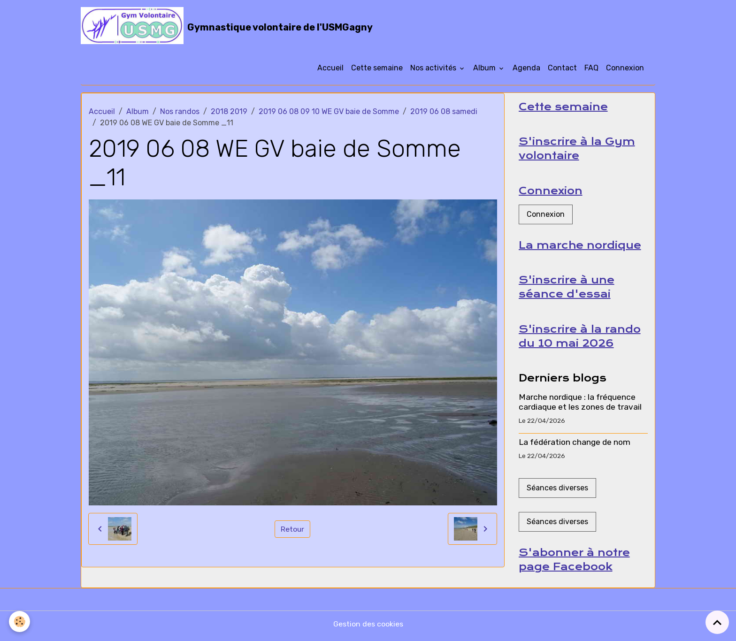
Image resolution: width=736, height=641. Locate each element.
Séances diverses (557, 491)
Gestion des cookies (368, 627)
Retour (293, 530)
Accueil (330, 69)
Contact (562, 69)
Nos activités (434, 69)
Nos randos (179, 112)
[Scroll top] (717, 622)
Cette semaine (377, 69)
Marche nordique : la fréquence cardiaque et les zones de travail (580, 405)
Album (485, 69)
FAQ (591, 69)
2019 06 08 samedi (443, 112)
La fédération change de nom (574, 445)
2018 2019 (229, 112)
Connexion (625, 69)
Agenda (526, 69)
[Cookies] (20, 621)
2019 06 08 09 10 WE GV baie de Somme (329, 112)
